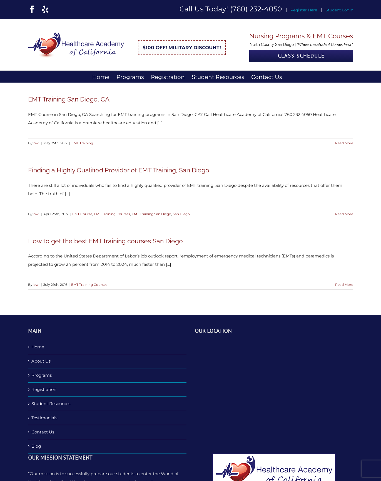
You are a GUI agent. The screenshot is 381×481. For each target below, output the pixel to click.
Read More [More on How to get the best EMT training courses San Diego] (344, 284)
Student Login (339, 10)
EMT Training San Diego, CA (68, 99)
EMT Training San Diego (151, 214)
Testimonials (44, 417)
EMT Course (82, 214)
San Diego (181, 214)
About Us (41, 361)
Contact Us (42, 432)
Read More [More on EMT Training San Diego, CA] (344, 143)
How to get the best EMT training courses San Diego (105, 241)
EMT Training (82, 143)
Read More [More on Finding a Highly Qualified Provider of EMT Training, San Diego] (344, 214)
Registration (43, 389)
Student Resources (50, 403)
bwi (36, 143)
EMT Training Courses (112, 214)
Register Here (303, 10)
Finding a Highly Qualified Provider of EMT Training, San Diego (118, 170)
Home (37, 346)
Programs (41, 375)
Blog (36, 446)
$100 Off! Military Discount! (182, 47)
